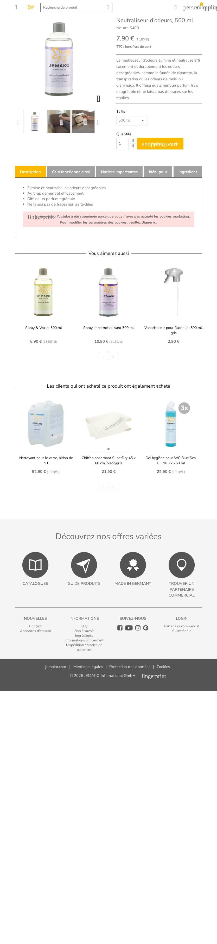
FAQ (84, 626)
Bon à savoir (84, 630)
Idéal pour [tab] (158, 172)
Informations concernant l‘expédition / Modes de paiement (84, 645)
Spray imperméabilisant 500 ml (108, 327)
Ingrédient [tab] (187, 172)
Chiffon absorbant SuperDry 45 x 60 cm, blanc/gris (109, 460)
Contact (35, 626)
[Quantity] (122, 143)
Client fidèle (181, 630)
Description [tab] (30, 172)
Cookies (163, 666)
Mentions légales (88, 666)
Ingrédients (84, 635)
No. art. (122, 28)
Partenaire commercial (181, 626)
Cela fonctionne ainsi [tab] (71, 172)
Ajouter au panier (160, 144)
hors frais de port (138, 46)
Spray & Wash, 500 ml (43, 327)
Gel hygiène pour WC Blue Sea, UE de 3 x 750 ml (170, 460)
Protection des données (129, 666)
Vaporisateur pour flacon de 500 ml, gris (173, 330)
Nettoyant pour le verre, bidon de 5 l (46, 460)
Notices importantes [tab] (119, 172)
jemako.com (55, 666)
